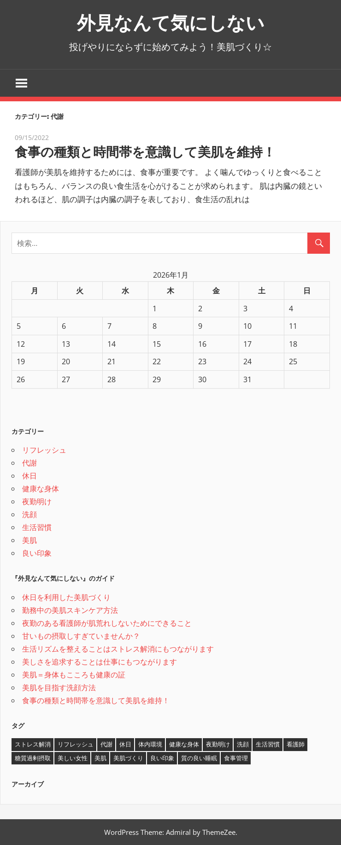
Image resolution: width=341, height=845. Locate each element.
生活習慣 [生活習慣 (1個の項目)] (268, 744)
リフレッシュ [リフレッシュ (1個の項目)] (76, 744)
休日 (29, 476)
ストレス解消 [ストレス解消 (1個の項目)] (33, 744)
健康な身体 (40, 489)
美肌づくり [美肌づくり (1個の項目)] (128, 758)
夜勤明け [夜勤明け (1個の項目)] (218, 744)
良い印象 (37, 553)
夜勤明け (37, 501)
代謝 (29, 463)
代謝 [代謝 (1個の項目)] (106, 744)
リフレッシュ (44, 450)
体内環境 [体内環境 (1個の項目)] (150, 744)
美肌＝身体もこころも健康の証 (73, 675)
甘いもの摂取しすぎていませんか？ (81, 636)
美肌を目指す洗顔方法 (59, 687)
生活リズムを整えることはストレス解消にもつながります (118, 649)
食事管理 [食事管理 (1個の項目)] (236, 758)
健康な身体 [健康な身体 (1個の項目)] (184, 744)
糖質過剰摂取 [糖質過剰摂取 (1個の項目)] (33, 758)
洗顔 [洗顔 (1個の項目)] (243, 744)
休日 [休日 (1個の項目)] (125, 744)
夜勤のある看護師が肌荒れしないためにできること (107, 623)
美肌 (29, 540)
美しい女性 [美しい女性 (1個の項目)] (73, 758)
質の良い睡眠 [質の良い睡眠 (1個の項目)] (199, 758)
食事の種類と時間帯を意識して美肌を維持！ (145, 152)
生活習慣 (37, 527)
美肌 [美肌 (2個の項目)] (100, 758)
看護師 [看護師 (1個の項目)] (296, 744)
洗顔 (29, 514)
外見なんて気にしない (171, 23)
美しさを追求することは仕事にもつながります (99, 662)
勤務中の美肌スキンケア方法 (70, 610)
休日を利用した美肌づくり (66, 597)
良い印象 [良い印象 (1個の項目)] (162, 758)
